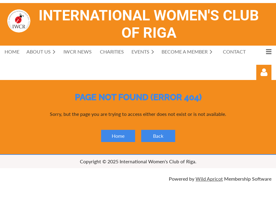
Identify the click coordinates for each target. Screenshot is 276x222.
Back (158, 136)
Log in (263, 72)
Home (118, 136)
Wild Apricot (209, 179)
